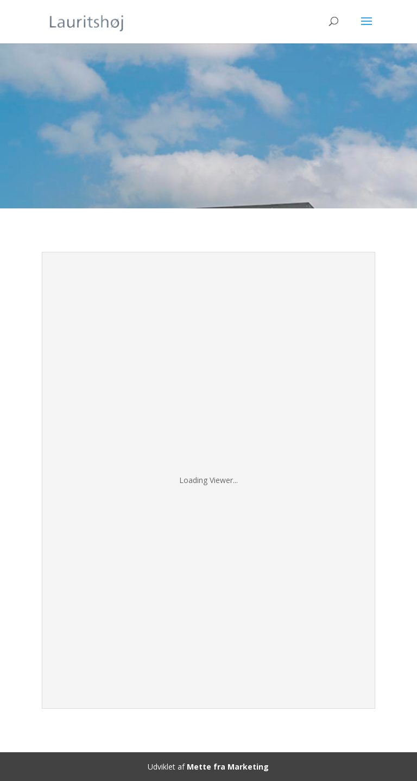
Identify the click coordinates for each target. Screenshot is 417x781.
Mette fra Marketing (228, 766)
